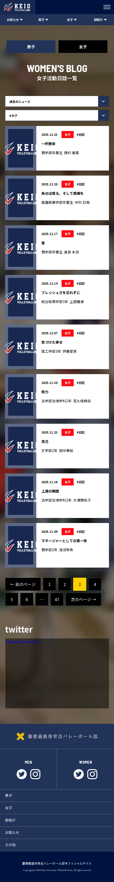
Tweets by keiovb (22, 641)
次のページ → (83, 599)
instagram (35, 774)
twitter (22, 774)
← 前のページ (23, 584)
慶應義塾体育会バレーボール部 (57, 736)
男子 (31, 47)
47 (57, 599)
